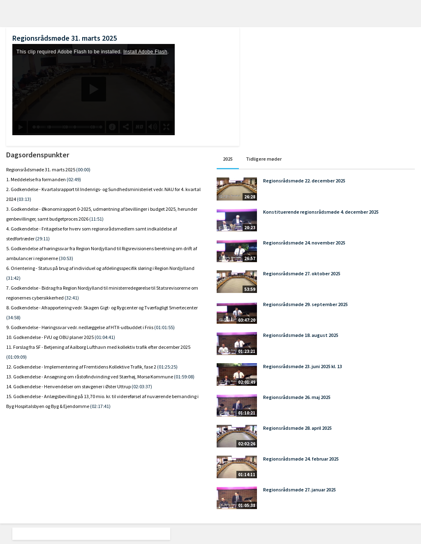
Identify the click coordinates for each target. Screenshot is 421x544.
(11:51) (96, 219)
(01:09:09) (16, 357)
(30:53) (66, 258)
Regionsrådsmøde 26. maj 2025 (297, 397)
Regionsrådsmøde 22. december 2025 (304, 180)
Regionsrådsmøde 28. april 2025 (297, 428)
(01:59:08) (184, 376)
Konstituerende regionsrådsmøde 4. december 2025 (321, 212)
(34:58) (13, 317)
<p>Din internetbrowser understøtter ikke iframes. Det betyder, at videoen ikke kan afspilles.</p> (93, 89)
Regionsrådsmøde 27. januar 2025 (299, 489)
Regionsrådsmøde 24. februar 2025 (301, 459)
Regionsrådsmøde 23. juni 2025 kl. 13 (302, 366)
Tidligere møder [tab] (264, 159)
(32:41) (72, 298)
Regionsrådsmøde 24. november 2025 (304, 243)
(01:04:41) (105, 337)
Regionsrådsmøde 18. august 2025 (300, 335)
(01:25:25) (167, 367)
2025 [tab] (228, 159)
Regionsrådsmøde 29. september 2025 (305, 304)
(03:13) (24, 199)
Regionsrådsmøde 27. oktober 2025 (301, 273)
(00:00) (83, 169)
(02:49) (74, 179)
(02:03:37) (142, 386)
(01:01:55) (164, 327)
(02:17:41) (100, 406)
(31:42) (13, 278)
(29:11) (42, 238)
